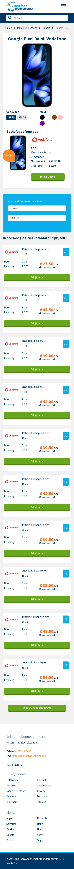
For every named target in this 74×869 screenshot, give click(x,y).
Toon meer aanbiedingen (37, 708)
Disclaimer (42, 796)
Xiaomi (10, 840)
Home (8, 28)
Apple (9, 818)
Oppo (40, 840)
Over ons (11, 796)
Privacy (41, 791)
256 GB (22, 117)
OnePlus (11, 829)
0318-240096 (24, 751)
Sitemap (41, 802)
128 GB (11, 117)
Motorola (42, 818)
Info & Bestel (48, 176)
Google (46, 28)
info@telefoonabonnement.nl (29, 755)
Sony (40, 834)
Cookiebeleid (44, 785)
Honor (40, 829)
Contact (41, 780)
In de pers (11, 802)
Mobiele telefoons (27, 28)
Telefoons (12, 780)
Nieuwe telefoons (16, 791)
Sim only (10, 785)
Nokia (40, 824)
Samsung (11, 824)
